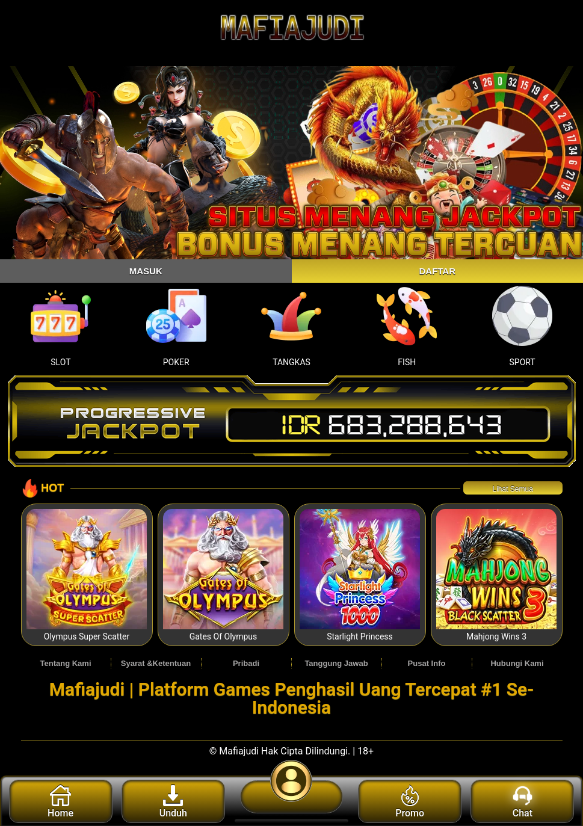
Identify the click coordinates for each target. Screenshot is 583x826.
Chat (522, 802)
